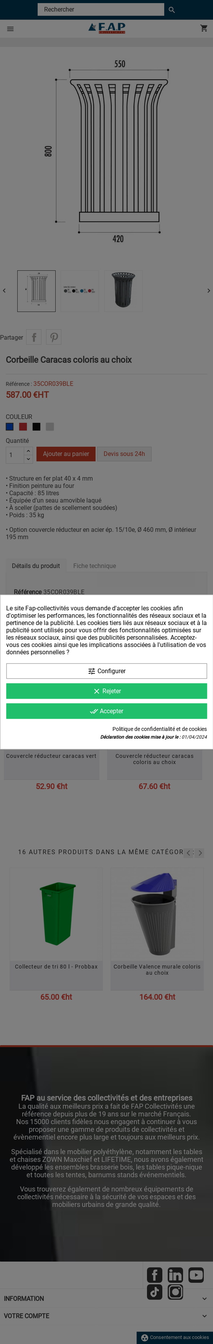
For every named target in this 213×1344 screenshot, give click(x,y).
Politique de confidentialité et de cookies (159, 729)
